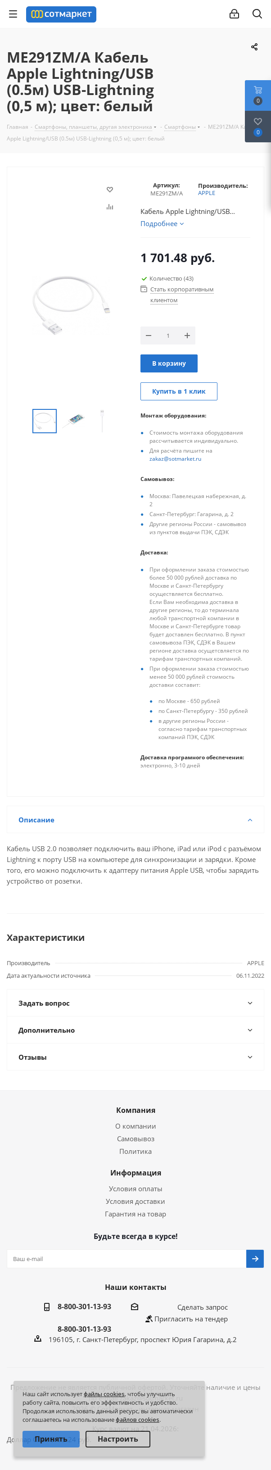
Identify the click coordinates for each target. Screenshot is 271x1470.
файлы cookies (104, 1394)
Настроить (118, 1439)
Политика (135, 1151)
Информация (135, 1173)
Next (120, 421)
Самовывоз (135, 1138)
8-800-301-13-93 (84, 1306)
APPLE (206, 193)
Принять (51, 1439)
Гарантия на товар (135, 1213)
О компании (135, 1125)
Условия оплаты (136, 1188)
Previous (21, 421)
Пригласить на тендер (191, 1318)
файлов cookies (137, 1420)
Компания (135, 1110)
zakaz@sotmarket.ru (175, 459)
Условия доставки (135, 1201)
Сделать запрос (202, 1306)
